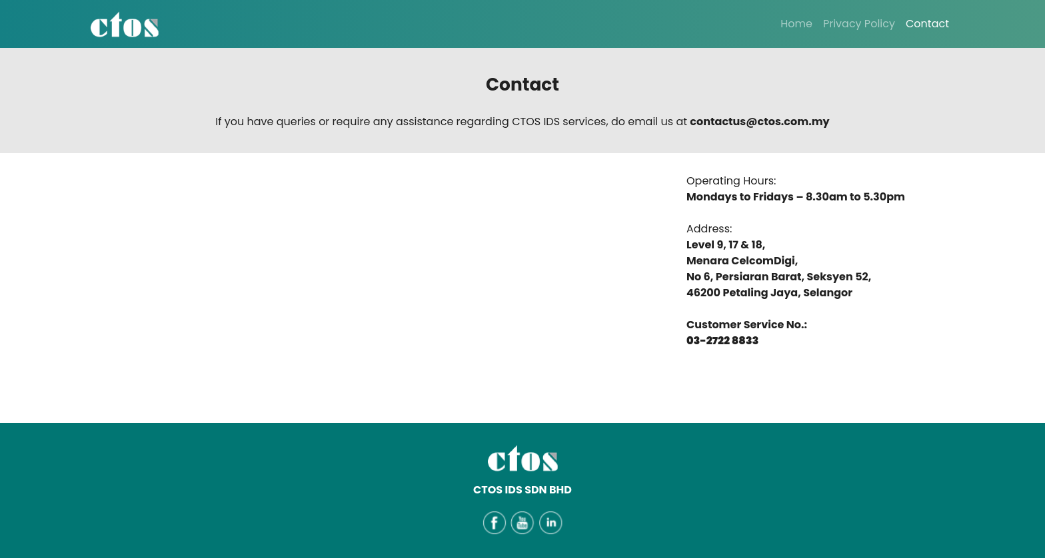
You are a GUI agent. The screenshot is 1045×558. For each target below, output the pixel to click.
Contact (927, 23)
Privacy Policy (859, 23)
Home (796, 23)
